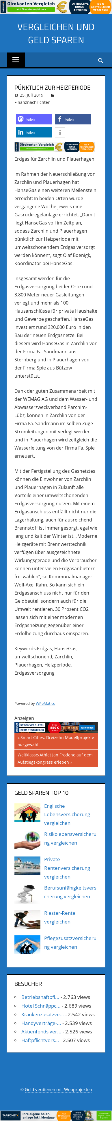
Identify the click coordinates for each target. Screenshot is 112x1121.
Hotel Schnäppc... (41, 1005)
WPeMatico (45, 703)
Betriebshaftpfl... (40, 997)
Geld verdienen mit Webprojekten (58, 1089)
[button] (34, 119)
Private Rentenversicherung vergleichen (67, 868)
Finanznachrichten (32, 102)
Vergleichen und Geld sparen (56, 33)
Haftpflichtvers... (40, 1040)
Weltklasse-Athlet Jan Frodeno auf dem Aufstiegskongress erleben (55, 758)
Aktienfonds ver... (41, 1031)
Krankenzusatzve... (42, 1014)
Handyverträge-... (41, 1023)
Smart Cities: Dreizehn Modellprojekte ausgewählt (56, 740)
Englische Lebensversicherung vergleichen (67, 815)
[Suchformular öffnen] (101, 60)
